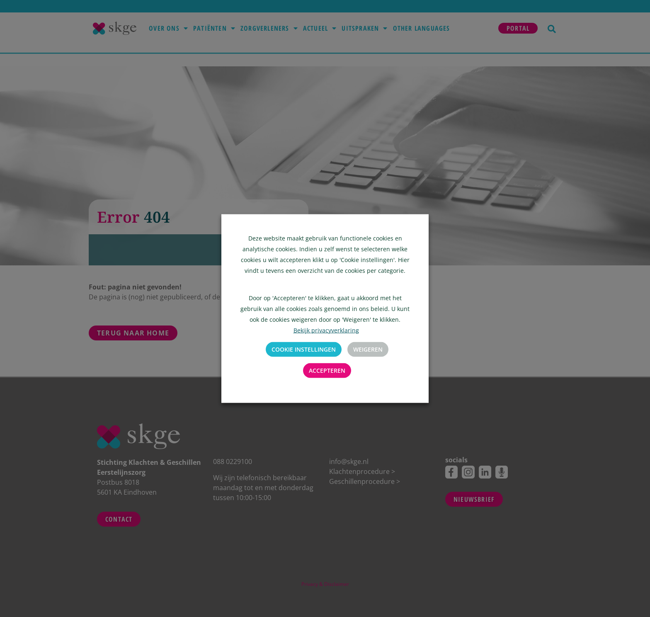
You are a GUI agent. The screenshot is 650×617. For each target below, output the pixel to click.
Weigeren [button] (368, 349)
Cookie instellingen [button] (304, 349)
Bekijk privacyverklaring (326, 330)
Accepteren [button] (327, 370)
